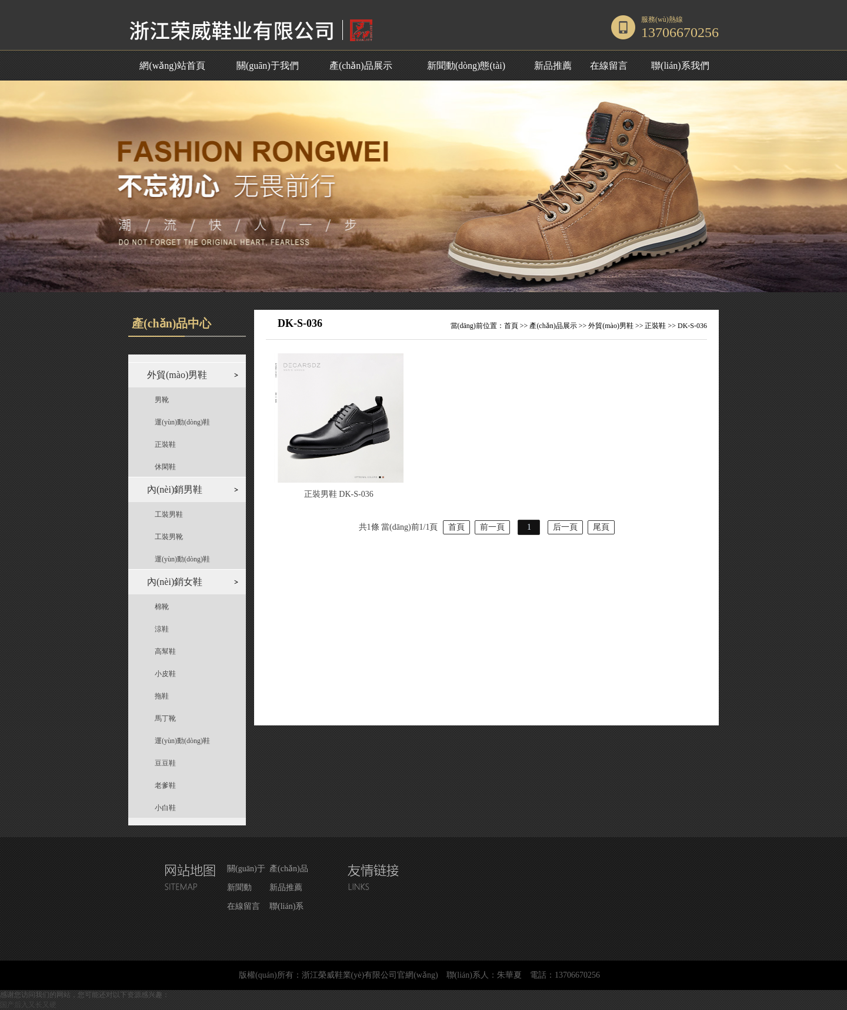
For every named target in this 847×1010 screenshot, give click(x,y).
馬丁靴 (165, 718)
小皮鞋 (165, 674)
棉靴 (162, 607)
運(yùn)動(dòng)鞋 (182, 422)
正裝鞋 (165, 444)
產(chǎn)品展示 (360, 66)
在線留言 (609, 66)
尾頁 (601, 527)
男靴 (162, 400)
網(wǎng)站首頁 (172, 66)
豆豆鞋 (165, 763)
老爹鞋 (165, 785)
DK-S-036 (692, 326)
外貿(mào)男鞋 (610, 326)
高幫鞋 (165, 651)
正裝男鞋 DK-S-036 (339, 494)
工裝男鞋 (169, 514)
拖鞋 (162, 696)
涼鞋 (162, 629)
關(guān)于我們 (267, 66)
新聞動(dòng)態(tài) (466, 66)
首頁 (511, 326)
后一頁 (565, 527)
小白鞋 (165, 808)
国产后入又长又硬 (28, 1005)
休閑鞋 (165, 467)
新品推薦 (553, 66)
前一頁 (492, 527)
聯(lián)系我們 (680, 66)
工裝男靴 (169, 537)
